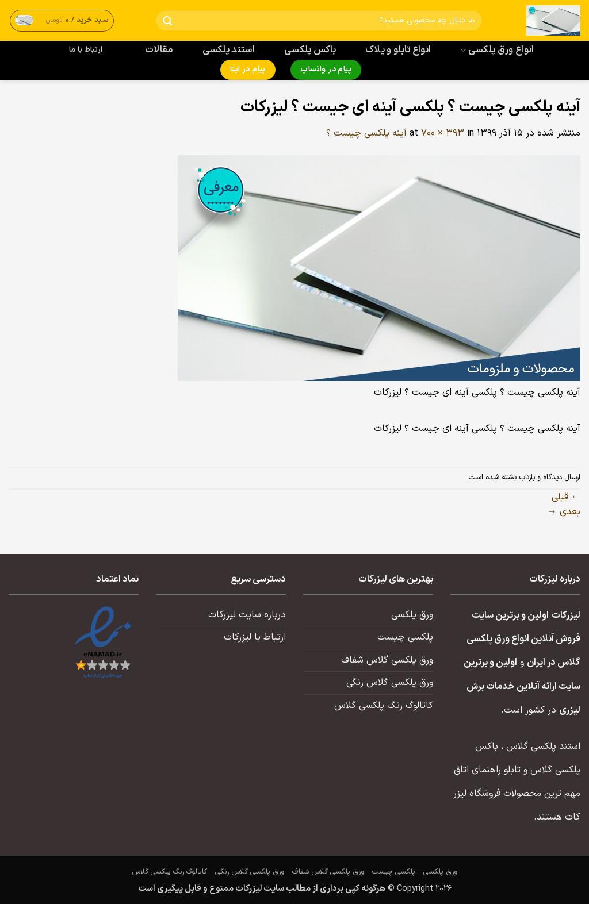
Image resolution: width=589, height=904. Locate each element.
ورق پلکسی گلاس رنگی (389, 683)
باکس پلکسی (310, 50)
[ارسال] (168, 21)
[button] (62, 20)
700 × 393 (442, 133)
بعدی (564, 512)
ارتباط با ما (85, 50)
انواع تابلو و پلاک (398, 50)
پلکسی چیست (405, 637)
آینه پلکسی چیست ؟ (366, 133)
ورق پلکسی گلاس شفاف (387, 660)
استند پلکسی (228, 50)
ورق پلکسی (412, 615)
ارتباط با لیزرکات (255, 637)
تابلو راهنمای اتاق (487, 770)
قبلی (566, 497)
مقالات (159, 50)
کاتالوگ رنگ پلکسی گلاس (383, 706)
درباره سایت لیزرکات (247, 615)
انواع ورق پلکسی (497, 50)
